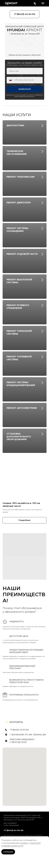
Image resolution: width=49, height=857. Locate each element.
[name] (25, 71)
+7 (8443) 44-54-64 (19, 729)
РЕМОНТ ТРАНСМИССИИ (20, 177)
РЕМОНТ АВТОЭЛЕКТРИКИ (22, 408)
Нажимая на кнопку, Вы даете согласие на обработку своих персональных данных (24, 95)
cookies (23, 843)
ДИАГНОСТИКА (15, 125)
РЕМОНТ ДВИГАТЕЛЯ (19, 202)
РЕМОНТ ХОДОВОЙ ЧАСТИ (22, 254)
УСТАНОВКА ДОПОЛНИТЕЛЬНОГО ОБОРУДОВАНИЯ (19, 437)
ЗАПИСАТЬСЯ (25, 89)
